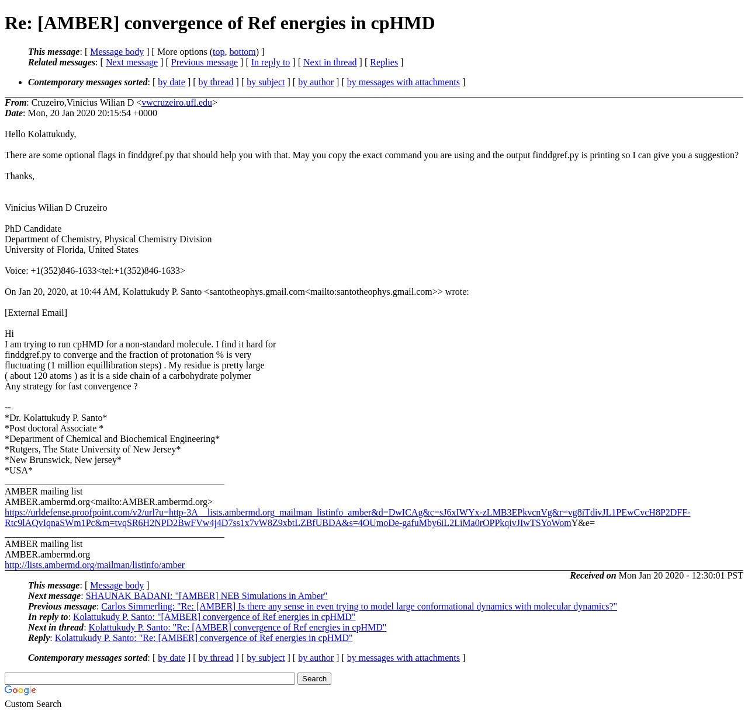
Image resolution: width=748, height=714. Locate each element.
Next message (132, 62)
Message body (117, 52)
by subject (266, 82)
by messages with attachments (403, 82)
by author (316, 82)
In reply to (270, 62)
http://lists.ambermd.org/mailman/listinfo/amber (95, 565)
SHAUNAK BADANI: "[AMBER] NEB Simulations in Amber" (207, 596)
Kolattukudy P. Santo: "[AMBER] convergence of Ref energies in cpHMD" (214, 617)
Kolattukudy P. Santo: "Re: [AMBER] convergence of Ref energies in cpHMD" (238, 627)
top (218, 52)
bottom (242, 52)
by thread (216, 82)
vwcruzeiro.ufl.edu (176, 102)
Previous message (204, 62)
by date (171, 82)
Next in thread (330, 62)
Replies (384, 62)
